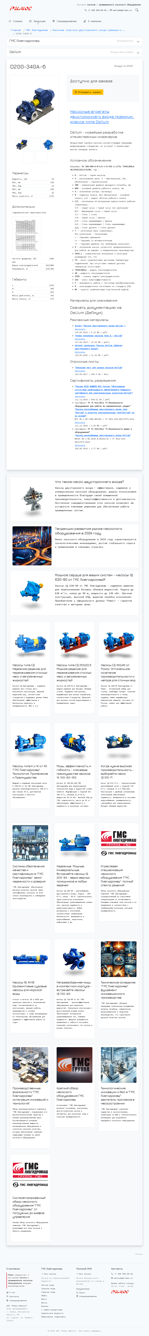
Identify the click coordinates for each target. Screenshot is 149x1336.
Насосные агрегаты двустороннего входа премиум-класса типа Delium (102, 116)
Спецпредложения (65, 21)
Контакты (12, 1296)
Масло (44, 1303)
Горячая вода (48, 1292)
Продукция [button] (37, 21)
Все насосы (48, 1274)
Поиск (80, 1293)
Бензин (44, 1306)
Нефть (44, 1295)
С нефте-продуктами (51, 1310)
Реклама (139, 1254)
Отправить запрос (87, 92)
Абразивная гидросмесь (53, 1317)
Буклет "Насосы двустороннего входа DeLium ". (100, 325)
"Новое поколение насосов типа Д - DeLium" (99, 335)
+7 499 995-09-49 (96, 10)
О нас (10, 1292)
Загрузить (80, 329)
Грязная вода (48, 1288)
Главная (15, 21)
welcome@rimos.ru (121, 10)
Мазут (44, 1299)
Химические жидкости (52, 1313)
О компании (92, 21)
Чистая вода (47, 1285)
